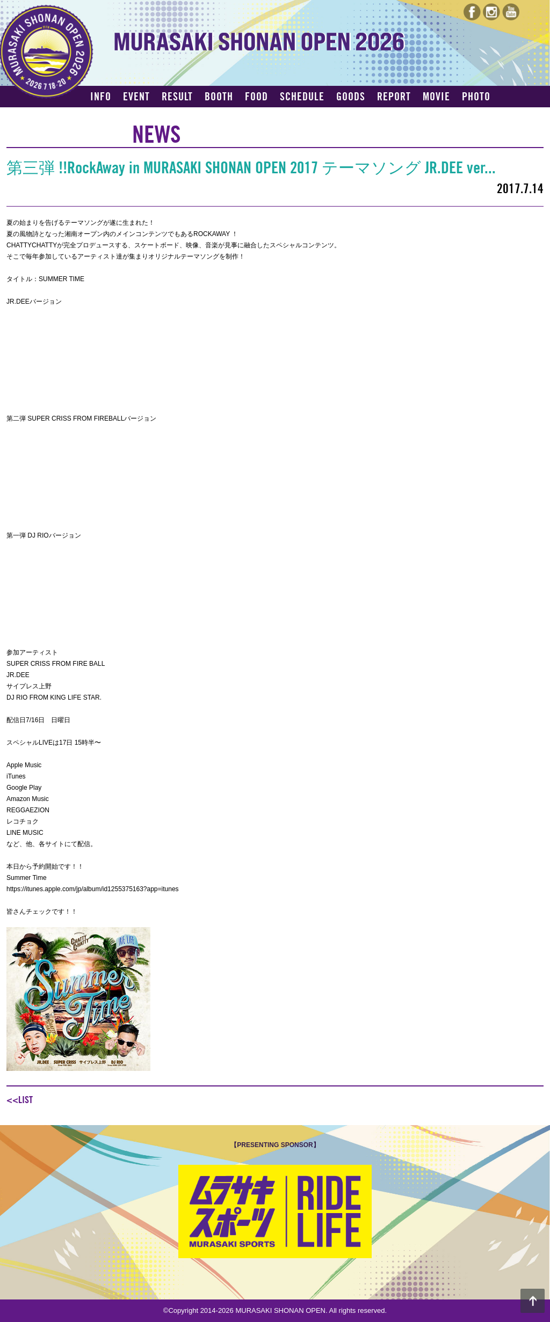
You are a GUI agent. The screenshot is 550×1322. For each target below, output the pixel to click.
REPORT (394, 97)
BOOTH (219, 97)
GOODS (350, 97)
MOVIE (436, 97)
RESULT (177, 97)
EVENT (136, 97)
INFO (100, 97)
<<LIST (19, 1100)
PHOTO (476, 97)
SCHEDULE (302, 97)
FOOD (256, 97)
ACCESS (107, 116)
